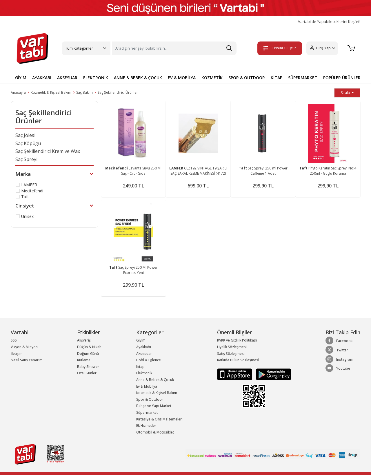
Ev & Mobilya (146, 386)
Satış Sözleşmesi (231, 353)
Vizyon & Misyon (24, 346)
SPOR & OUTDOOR (246, 77)
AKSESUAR (67, 77)
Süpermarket (147, 412)
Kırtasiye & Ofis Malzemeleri (159, 419)
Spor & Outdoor (149, 399)
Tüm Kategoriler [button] (79, 48)
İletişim (17, 353)
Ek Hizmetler (146, 425)
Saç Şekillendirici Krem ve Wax (47, 151)
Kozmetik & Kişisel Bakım (51, 92)
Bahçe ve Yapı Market (153, 405)
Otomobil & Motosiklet (155, 432)
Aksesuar (144, 353)
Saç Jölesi (25, 135)
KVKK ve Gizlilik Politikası (237, 340)
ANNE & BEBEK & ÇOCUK (138, 77)
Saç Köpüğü (28, 143)
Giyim (141, 340)
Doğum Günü (88, 353)
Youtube (337, 368)
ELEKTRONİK (95, 77)
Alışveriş (84, 340)
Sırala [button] (346, 92)
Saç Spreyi (26, 159)
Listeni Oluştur (278, 48)
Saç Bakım (84, 92)
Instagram (339, 359)
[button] (320, 48)
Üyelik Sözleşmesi (232, 346)
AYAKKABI (41, 77)
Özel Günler (87, 373)
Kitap (140, 366)
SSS (14, 340)
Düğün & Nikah (89, 346)
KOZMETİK (212, 77)
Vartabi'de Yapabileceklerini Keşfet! (329, 21)
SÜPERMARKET (302, 77)
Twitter (336, 350)
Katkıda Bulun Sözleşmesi (238, 359)
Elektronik (144, 373)
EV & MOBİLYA (182, 77)
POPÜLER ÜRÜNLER (342, 77)
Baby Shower (88, 366)
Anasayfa (18, 92)
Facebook (338, 340)
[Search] (174, 48)
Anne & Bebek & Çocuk (155, 379)
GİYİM (20, 77)
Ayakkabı (143, 346)
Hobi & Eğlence (148, 359)
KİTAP (276, 77)
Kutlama (83, 359)
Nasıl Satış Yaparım (27, 359)
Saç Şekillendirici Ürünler (118, 92)
